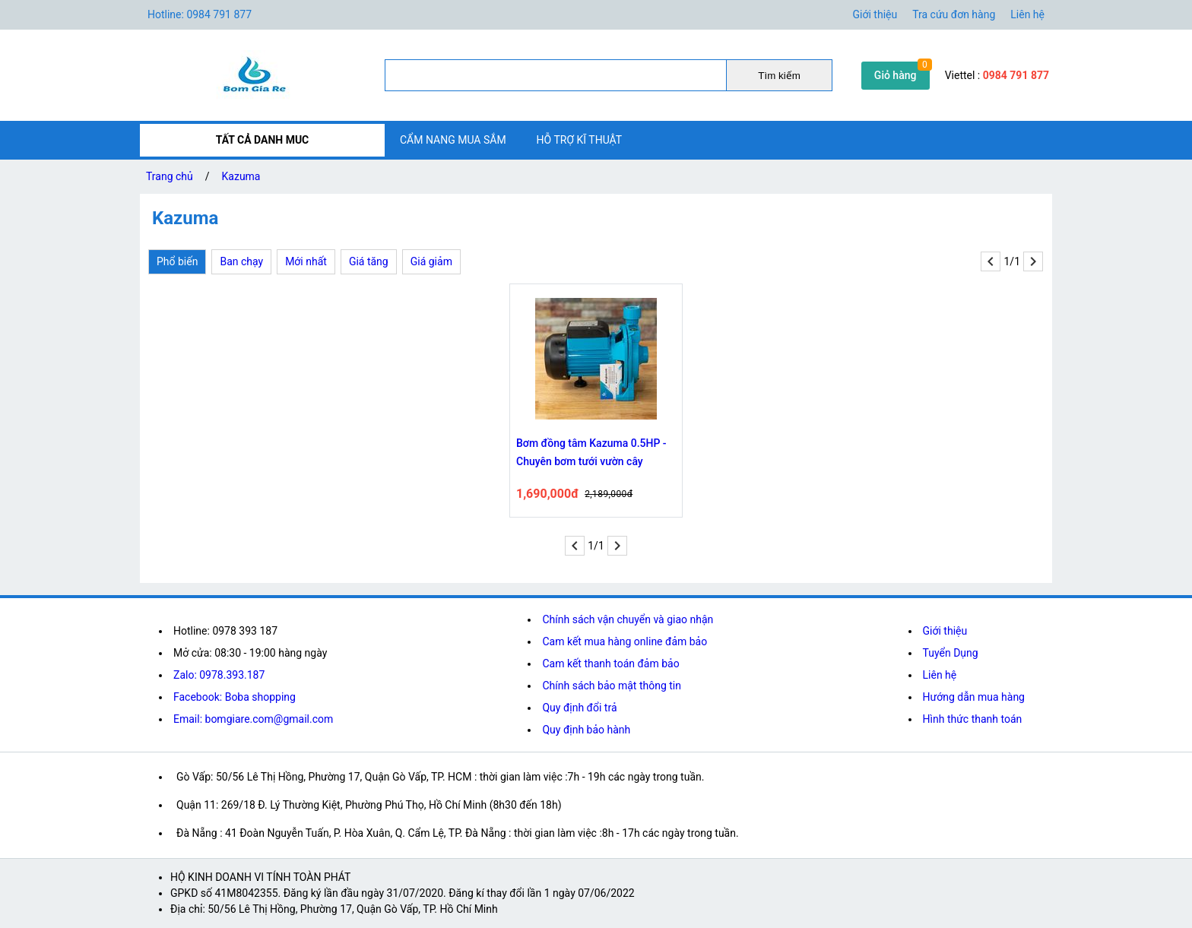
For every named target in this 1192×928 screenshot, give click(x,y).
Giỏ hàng (895, 75)
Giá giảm (431, 261)
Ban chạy (241, 261)
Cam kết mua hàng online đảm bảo (624, 641)
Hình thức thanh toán (972, 719)
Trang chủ (169, 176)
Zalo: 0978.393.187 (219, 675)
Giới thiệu (945, 631)
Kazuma (241, 176)
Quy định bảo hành (586, 730)
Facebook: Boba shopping (234, 697)
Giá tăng (368, 261)
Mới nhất (306, 261)
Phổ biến (177, 261)
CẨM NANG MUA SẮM (453, 140)
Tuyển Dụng (950, 653)
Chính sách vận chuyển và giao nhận (627, 619)
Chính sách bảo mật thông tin (611, 685)
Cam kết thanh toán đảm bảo (610, 663)
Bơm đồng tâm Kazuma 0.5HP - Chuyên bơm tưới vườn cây (591, 452)
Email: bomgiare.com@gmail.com (253, 719)
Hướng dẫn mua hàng (974, 697)
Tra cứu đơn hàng (953, 14)
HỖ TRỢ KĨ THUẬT (580, 140)
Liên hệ (1027, 14)
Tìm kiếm (779, 75)
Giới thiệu (875, 14)
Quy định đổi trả (579, 708)
